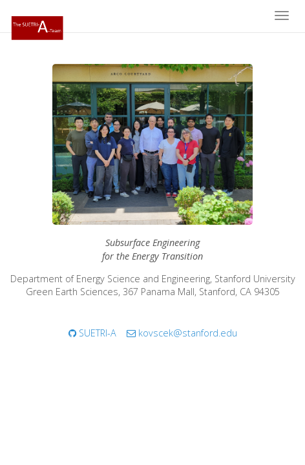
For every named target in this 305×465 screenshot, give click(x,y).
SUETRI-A (92, 333)
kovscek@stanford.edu (182, 333)
